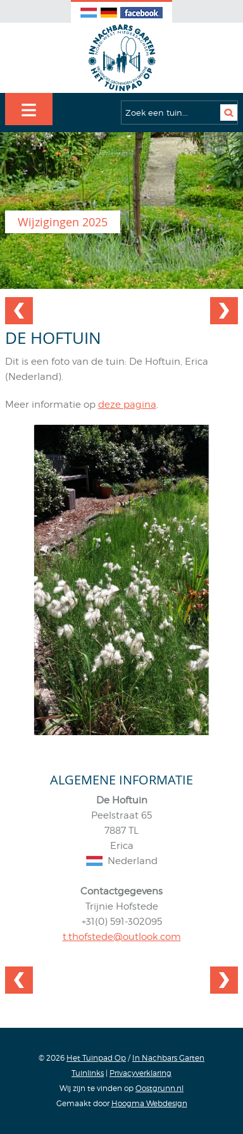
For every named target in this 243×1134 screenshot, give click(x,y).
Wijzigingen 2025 (63, 221)
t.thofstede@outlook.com (122, 936)
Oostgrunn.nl (159, 1088)
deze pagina (127, 404)
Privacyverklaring (140, 1073)
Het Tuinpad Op (96, 1058)
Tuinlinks (88, 1073)
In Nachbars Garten (168, 1058)
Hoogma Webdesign (149, 1103)
